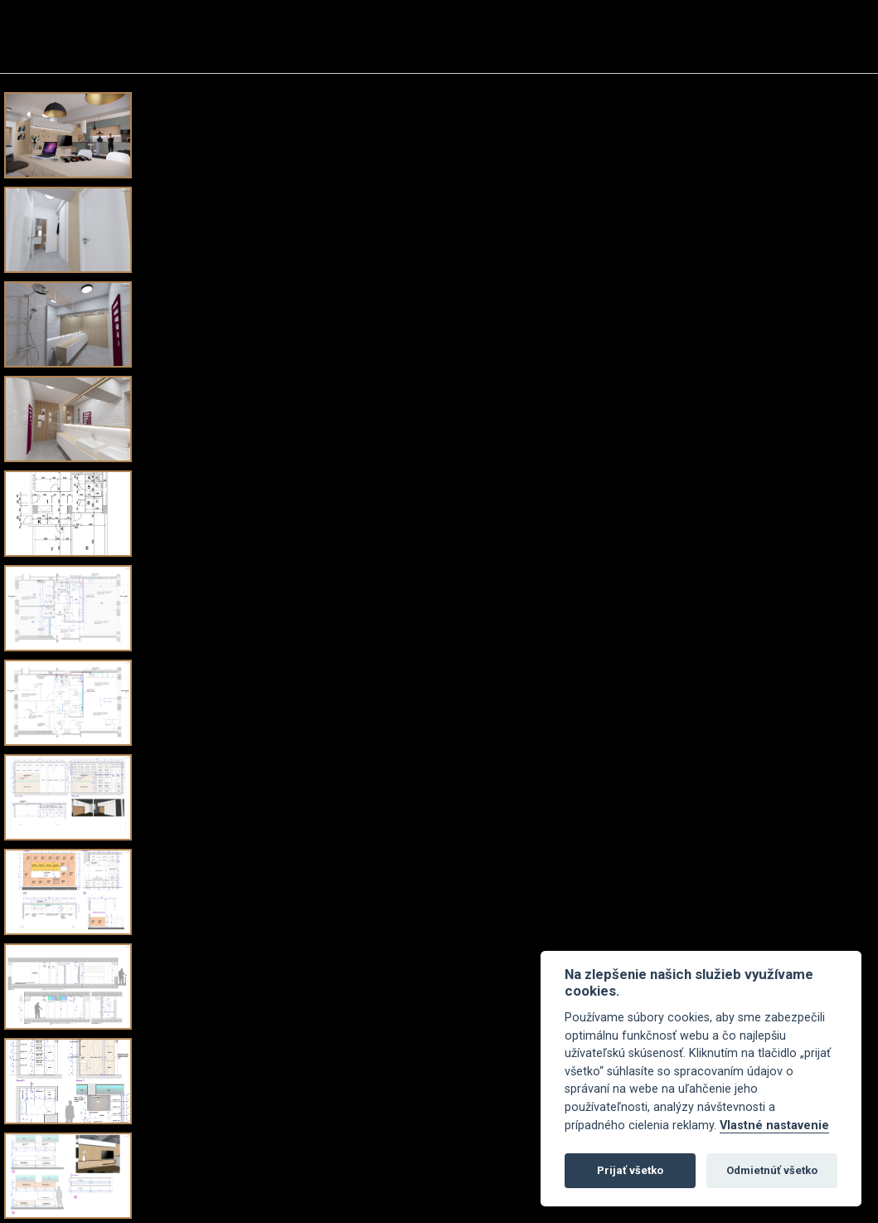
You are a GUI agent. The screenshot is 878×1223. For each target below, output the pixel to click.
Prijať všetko (630, 1170)
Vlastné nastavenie (774, 1125)
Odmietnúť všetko (771, 1170)
